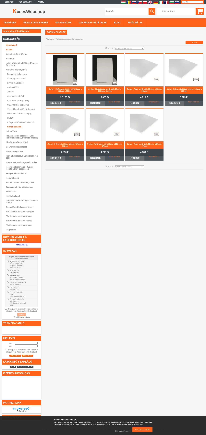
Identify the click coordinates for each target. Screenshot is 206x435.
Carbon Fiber (13, 87)
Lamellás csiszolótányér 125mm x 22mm (22, 201)
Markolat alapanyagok (63, 39)
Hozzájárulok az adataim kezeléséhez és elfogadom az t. (22, 310)
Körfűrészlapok (13, 196)
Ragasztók (11, 230)
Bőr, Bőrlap (11, 131)
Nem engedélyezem (122, 431)
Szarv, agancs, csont (16, 78)
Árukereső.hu (21, 411)
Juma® (10, 92)
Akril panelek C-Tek (15, 96)
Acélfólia (10, 59)
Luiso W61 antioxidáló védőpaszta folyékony (22, 64)
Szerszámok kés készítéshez (19, 187)
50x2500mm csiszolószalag (18, 225)
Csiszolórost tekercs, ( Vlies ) (19, 207)
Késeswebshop (21, 245)
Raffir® (10, 118)
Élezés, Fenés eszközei (17, 142)
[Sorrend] (129, 48)
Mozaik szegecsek (14, 151)
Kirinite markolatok (15, 83)
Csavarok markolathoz (16, 147)
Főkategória (50, 39)
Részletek (55, 103)
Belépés (9, 2)
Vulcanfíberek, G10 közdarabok (21, 109)
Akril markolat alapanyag (18, 100)
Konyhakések (12, 178)
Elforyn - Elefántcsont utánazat (20, 122)
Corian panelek (14, 127)
